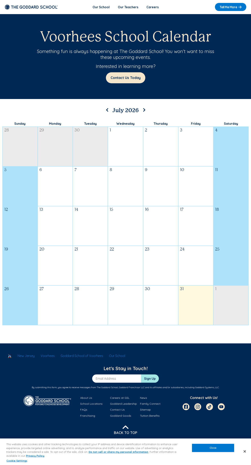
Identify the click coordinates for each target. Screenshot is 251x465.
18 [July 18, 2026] (217, 210)
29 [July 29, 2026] (112, 289)
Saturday (231, 124)
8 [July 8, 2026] (111, 170)
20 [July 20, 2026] (41, 249)
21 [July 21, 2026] (76, 249)
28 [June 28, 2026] (6, 130)
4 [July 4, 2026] (216, 130)
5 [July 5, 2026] (5, 170)
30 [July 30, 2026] (147, 289)
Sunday (19, 124)
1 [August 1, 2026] (215, 289)
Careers (152, 7)
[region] (125, 451)
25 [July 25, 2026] (217, 249)
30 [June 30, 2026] (77, 130)
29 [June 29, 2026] (41, 130)
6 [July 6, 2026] (40, 170)
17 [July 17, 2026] (182, 210)
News (143, 398)
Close (213, 447)
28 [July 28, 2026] (77, 289)
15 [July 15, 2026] (111, 210)
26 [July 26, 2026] (6, 289)
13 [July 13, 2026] (41, 210)
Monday (55, 124)
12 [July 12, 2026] (6, 210)
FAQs (83, 409)
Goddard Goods (120, 415)
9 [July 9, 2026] (146, 170)
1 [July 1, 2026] (110, 130)
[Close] (244, 451)
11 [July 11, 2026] (216, 170)
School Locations (91, 403)
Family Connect (150, 403)
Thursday (161, 124)
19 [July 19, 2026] (6, 249)
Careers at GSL (119, 398)
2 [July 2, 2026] (146, 130)
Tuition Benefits (150, 415)
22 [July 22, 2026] (112, 249)
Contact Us (117, 409)
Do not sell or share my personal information (118, 451)
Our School (101, 7)
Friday (196, 124)
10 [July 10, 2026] (182, 170)
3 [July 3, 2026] (181, 130)
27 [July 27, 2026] (41, 289)
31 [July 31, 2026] (182, 289)
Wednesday (125, 124)
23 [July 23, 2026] (147, 249)
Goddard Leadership (123, 403)
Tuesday (90, 124)
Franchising (87, 415)
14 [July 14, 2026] (76, 210)
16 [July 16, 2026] (147, 210)
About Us (86, 398)
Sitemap (145, 409)
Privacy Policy (35, 455)
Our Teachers (128, 7)
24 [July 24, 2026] (182, 249)
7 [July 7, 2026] (76, 170)
